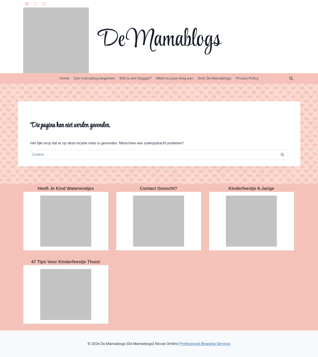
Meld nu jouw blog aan (174, 78)
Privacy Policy (247, 78)
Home (64, 78)
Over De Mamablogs (214, 78)
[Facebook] (27, 3)
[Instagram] (44, 3)
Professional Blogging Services (204, 343)
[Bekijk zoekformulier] (291, 78)
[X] (35, 3)
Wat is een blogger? (135, 78)
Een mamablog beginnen (94, 78)
